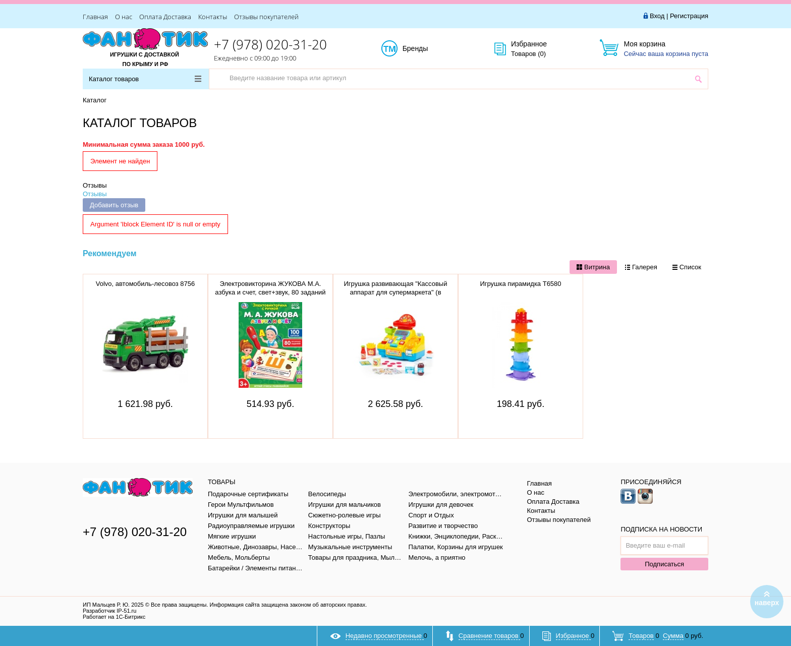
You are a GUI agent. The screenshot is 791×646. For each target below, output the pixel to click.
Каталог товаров (145, 79)
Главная (95, 16)
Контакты (212, 16)
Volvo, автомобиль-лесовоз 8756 (145, 283)
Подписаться (664, 564)
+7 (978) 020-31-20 (270, 44)
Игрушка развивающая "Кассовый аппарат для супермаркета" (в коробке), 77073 (395, 292)
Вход (657, 16)
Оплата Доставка (165, 16)
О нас (123, 16)
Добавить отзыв (114, 205)
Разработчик (109, 611)
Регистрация (689, 16)
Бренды (426, 49)
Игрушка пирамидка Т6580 (520, 283)
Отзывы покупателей (266, 16)
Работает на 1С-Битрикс (114, 617)
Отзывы (95, 185)
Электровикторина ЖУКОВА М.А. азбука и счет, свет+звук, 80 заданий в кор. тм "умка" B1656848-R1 (270, 292)
